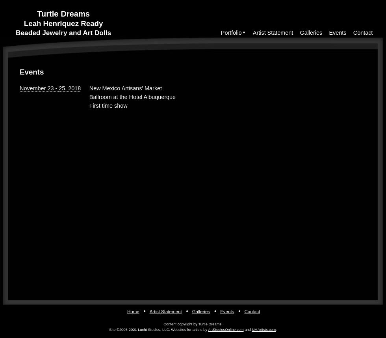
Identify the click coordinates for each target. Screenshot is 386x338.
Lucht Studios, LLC (153, 330)
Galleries (311, 33)
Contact (363, 33)
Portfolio (231, 33)
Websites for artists (186, 330)
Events (338, 33)
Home (133, 311)
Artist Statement (273, 33)
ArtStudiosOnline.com (225, 330)
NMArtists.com (264, 330)
